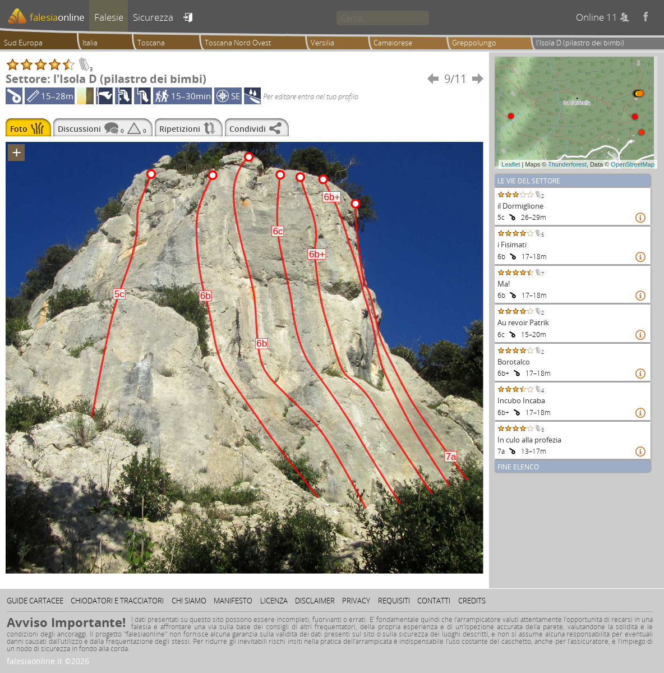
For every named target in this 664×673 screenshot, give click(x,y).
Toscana (151, 43)
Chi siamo (189, 601)
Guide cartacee (35, 601)
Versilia (322, 43)
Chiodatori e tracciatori (117, 601)
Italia (90, 43)
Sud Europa (23, 43)
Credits (472, 601)
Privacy (356, 601)
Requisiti (394, 601)
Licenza (274, 601)
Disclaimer (315, 601)
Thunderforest (567, 164)
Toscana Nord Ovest (238, 43)
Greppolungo (474, 43)
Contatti (433, 601)
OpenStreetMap (632, 164)
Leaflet (510, 164)
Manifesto (233, 601)
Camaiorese (393, 43)
